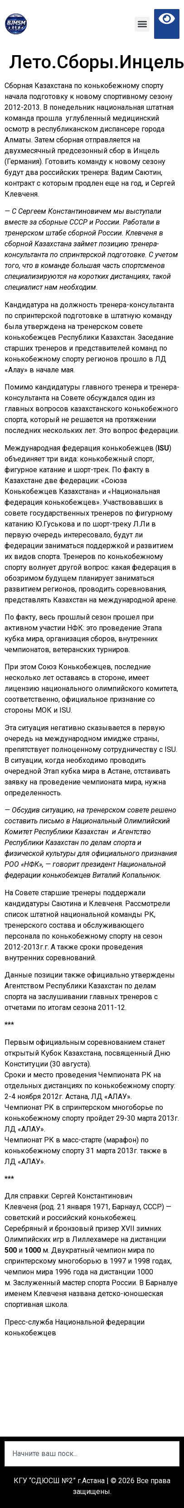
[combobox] (92, 1453)
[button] (142, 24)
